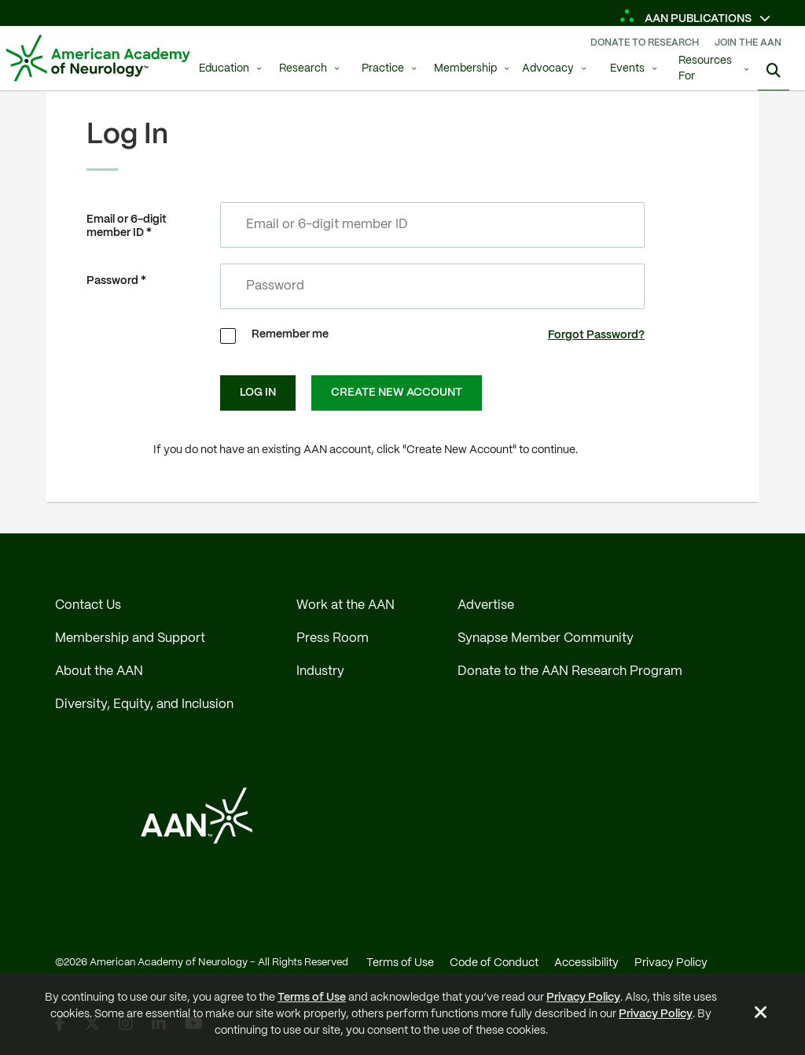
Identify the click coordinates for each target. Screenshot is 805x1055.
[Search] (773, 70)
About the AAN (99, 671)
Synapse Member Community (546, 638)
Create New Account (396, 392)
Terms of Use (312, 997)
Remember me (290, 334)
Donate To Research (644, 43)
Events (627, 69)
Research (303, 69)
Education (224, 69)
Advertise (486, 605)
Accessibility (586, 962)
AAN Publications (687, 18)
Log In (258, 392)
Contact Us (88, 605)
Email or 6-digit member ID (126, 226)
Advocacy (548, 69)
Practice (383, 69)
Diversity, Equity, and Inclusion (144, 704)
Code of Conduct (494, 962)
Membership (465, 69)
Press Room (332, 638)
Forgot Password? (596, 335)
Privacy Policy (583, 997)
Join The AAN (748, 43)
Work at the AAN (345, 605)
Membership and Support (130, 638)
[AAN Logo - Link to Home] (98, 58)
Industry (320, 671)
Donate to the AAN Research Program (570, 671)
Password (112, 280)
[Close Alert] (761, 1015)
